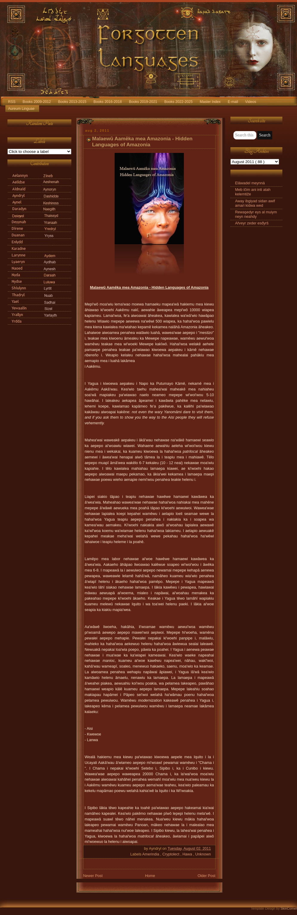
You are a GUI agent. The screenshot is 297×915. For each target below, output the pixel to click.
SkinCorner (289, 908)
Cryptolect (171, 854)
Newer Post (93, 876)
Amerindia (151, 854)
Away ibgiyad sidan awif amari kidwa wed (255, 203)
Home (150, 876)
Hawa (187, 854)
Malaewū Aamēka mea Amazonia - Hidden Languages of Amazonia (142, 142)
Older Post (207, 876)
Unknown (203, 854)
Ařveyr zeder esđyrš (252, 223)
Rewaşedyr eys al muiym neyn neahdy (256, 214)
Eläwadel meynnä (250, 183)
